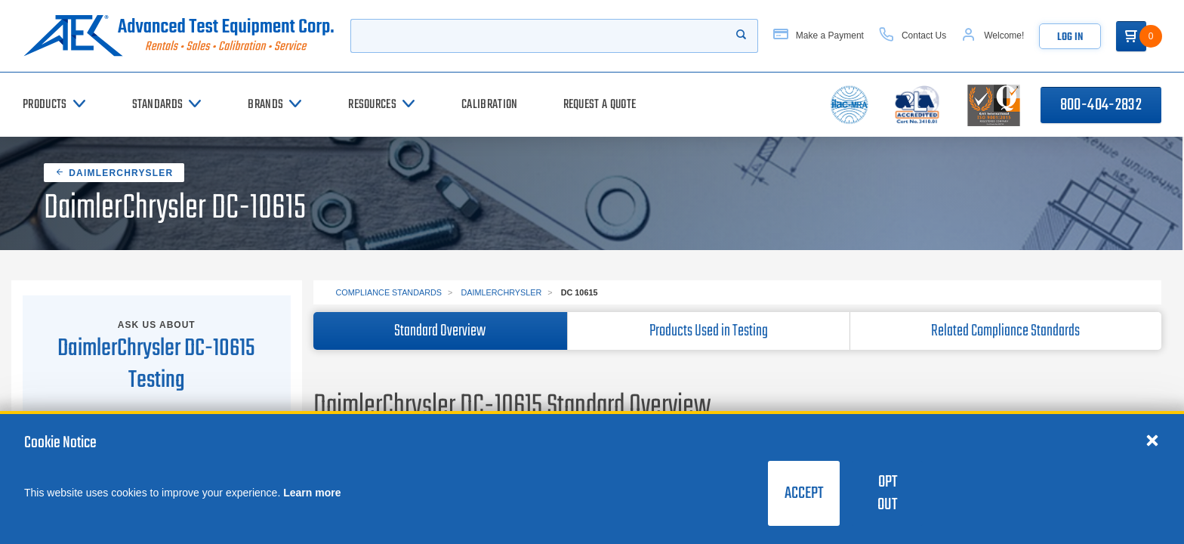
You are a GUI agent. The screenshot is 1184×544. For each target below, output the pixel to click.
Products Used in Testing (708, 331)
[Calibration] (489, 105)
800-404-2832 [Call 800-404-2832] (1101, 105)
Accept (804, 493)
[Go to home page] (179, 36)
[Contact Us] (912, 36)
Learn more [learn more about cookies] (312, 493)
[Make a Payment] (818, 36)
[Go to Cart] (1131, 36)
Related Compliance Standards (1005, 331)
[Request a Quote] (600, 105)
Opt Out (887, 493)
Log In (1070, 37)
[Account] (992, 36)
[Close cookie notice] (1152, 439)
